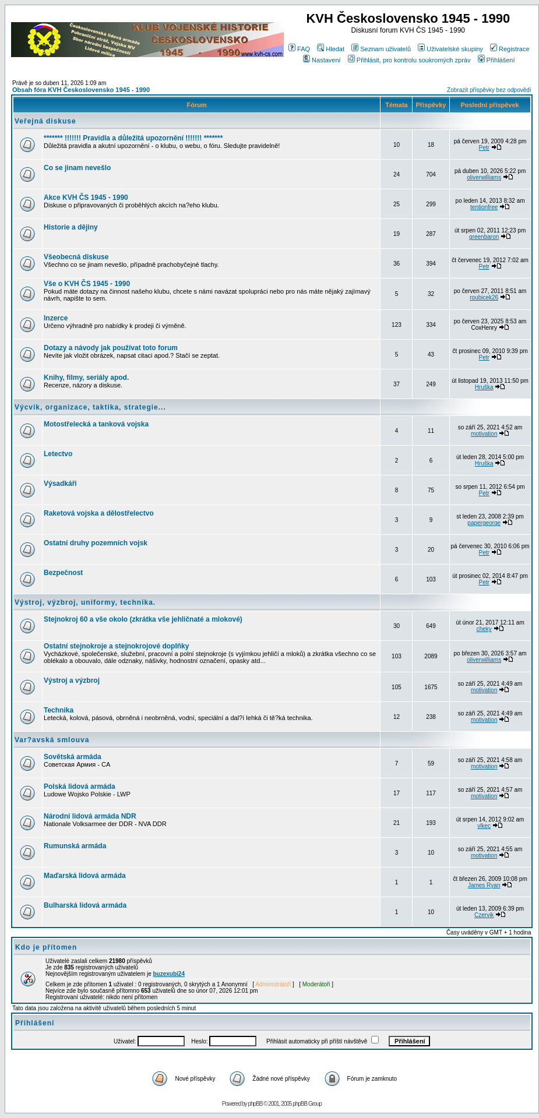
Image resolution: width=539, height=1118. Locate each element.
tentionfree (484, 207)
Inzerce (56, 318)
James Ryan (484, 885)
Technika (58, 710)
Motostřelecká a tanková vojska (96, 424)
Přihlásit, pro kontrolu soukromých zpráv (409, 60)
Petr (484, 147)
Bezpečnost (63, 573)
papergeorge (484, 523)
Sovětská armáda (72, 757)
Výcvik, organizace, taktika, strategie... (90, 407)
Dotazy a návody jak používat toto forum (111, 348)
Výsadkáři (60, 483)
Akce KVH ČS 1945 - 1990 (86, 197)
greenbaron (484, 237)
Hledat (330, 48)
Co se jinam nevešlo (77, 168)
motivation (484, 434)
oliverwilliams (484, 177)
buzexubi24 (169, 974)
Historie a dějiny (71, 227)
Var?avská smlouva (52, 740)
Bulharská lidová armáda (85, 905)
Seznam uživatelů (381, 48)
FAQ (299, 48)
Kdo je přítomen (46, 947)
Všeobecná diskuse (76, 257)
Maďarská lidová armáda (85, 876)
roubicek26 (484, 297)
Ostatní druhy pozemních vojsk (95, 543)
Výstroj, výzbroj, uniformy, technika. (85, 602)
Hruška (484, 387)
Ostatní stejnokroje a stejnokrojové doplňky (116, 646)
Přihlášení (496, 60)
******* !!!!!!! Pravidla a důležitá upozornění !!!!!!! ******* (133, 138)
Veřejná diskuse (45, 121)
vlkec (484, 826)
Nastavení (322, 60)
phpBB (255, 1104)
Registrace (510, 48)
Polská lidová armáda (79, 786)
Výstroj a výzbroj (72, 680)
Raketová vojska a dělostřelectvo (99, 513)
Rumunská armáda (75, 846)
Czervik (484, 915)
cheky (484, 629)
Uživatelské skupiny (450, 48)
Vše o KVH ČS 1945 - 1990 (87, 284)
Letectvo (58, 454)
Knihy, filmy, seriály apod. (86, 377)
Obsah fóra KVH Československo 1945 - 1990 (81, 89)
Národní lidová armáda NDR (90, 816)
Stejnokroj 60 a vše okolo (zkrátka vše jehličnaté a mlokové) (143, 619)
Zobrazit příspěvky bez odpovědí (489, 90)
